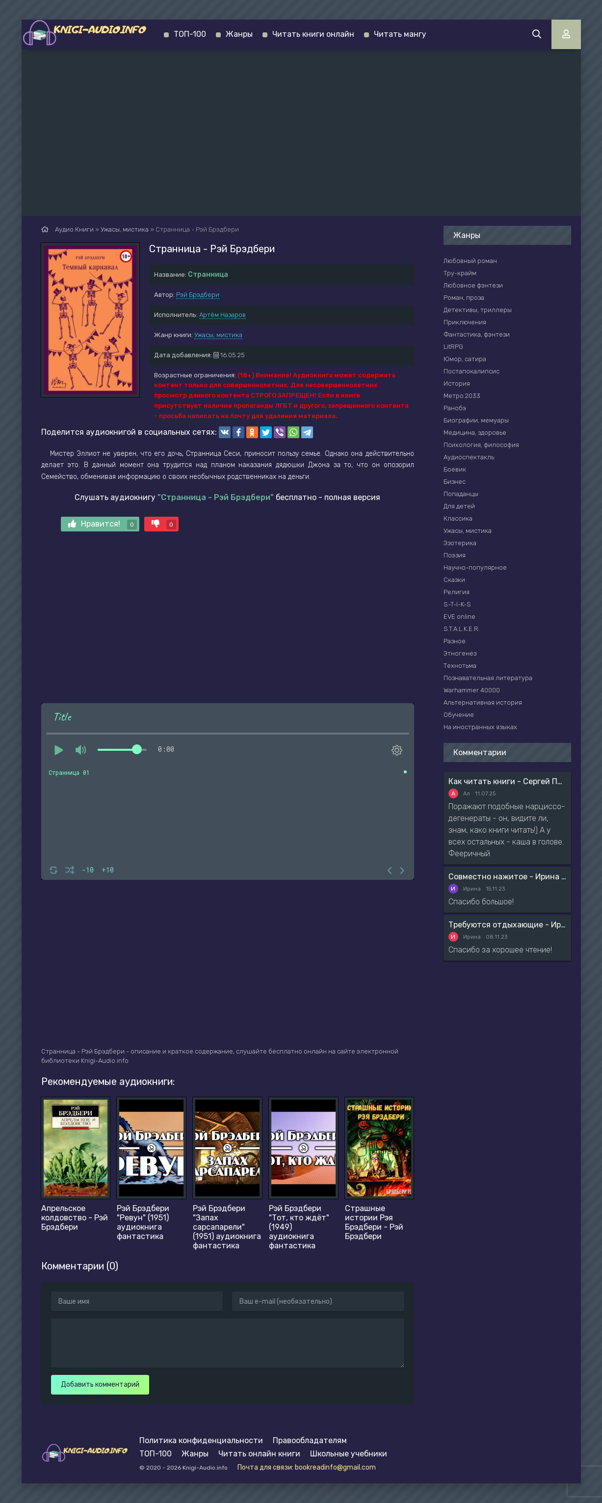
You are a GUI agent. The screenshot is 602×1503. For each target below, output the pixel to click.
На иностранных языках (480, 727)
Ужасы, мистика (218, 335)
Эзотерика (460, 543)
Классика (458, 518)
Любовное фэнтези (473, 285)
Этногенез (460, 653)
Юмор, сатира (465, 359)
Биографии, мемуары (476, 420)
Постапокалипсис (471, 371)
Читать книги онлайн (313, 34)
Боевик (455, 469)
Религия (457, 592)
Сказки (454, 579)
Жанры (239, 34)
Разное (455, 641)
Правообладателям (310, 1440)
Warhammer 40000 (472, 690)
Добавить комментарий (100, 1384)
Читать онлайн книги (259, 1453)
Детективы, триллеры (478, 310)
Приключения (465, 322)
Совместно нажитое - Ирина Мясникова (507, 876)
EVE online (459, 616)
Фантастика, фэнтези (477, 334)
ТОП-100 (190, 34)
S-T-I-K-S (457, 604)
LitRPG (453, 346)
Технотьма (460, 665)
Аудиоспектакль (469, 457)
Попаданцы (461, 494)
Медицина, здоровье (475, 432)
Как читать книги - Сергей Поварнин (507, 781)
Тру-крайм (460, 273)
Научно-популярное (475, 567)
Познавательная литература (488, 678)
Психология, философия (481, 444)
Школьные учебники (348, 1453)
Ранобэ (455, 408)
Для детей (459, 506)
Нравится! (102, 524)
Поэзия (455, 555)
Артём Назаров (222, 314)
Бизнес (455, 481)
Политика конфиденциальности (201, 1440)
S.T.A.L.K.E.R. (462, 629)
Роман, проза (464, 297)
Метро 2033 (462, 395)
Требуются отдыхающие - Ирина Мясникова (507, 924)
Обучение (459, 714)
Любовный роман (470, 260)
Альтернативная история (483, 702)
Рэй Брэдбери (197, 294)
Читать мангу (400, 34)
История (457, 383)
